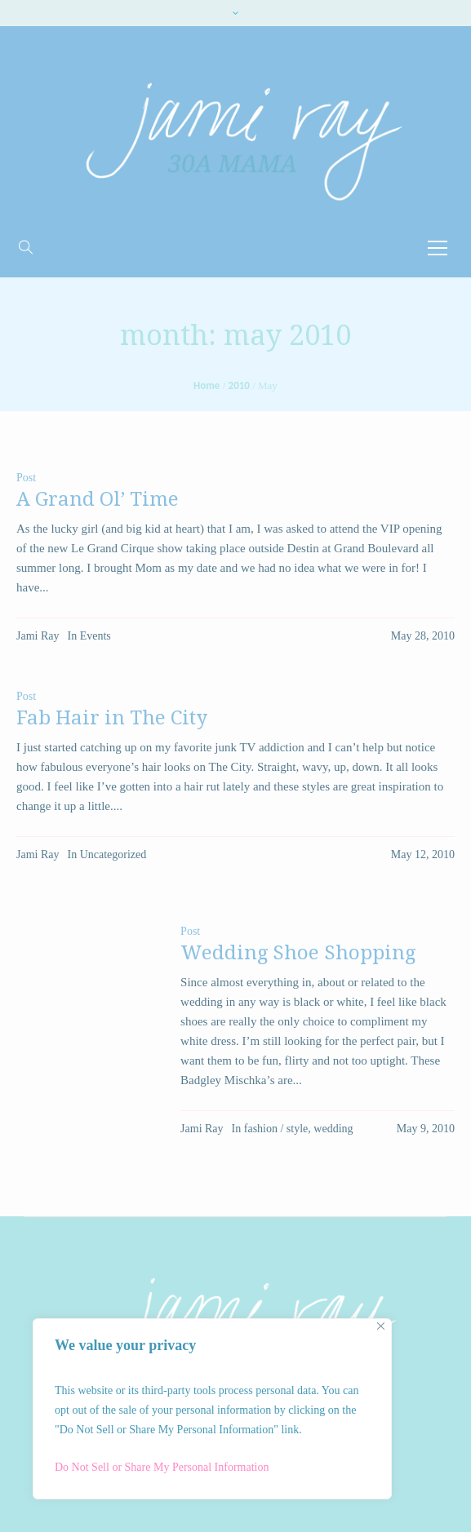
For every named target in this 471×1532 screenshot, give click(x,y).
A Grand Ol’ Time (97, 499)
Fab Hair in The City (111, 717)
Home (206, 385)
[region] (212, 1408)
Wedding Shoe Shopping (297, 952)
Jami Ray (38, 636)
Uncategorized (113, 854)
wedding (333, 1128)
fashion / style (276, 1128)
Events (95, 636)
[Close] (380, 1326)
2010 (239, 385)
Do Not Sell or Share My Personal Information (162, 1467)
